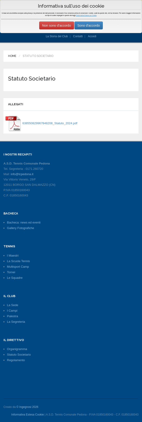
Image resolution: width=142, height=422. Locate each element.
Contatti (78, 36)
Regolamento (16, 360)
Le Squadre (15, 277)
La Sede (12, 305)
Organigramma (17, 349)
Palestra (12, 316)
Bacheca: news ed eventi (24, 222)
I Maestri (13, 255)
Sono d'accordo (88, 25)
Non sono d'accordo (56, 25)
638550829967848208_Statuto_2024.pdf (41, 123)
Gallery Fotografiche (20, 228)
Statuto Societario (19, 354)
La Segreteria (16, 321)
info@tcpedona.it (22, 174)
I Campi (12, 310)
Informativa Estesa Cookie (27, 414)
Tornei (11, 272)
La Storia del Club (57, 36)
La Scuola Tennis (18, 261)
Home (12, 56)
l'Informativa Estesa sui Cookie (86, 15)
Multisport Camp (18, 266)
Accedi (92, 36)
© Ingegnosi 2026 (27, 407)
